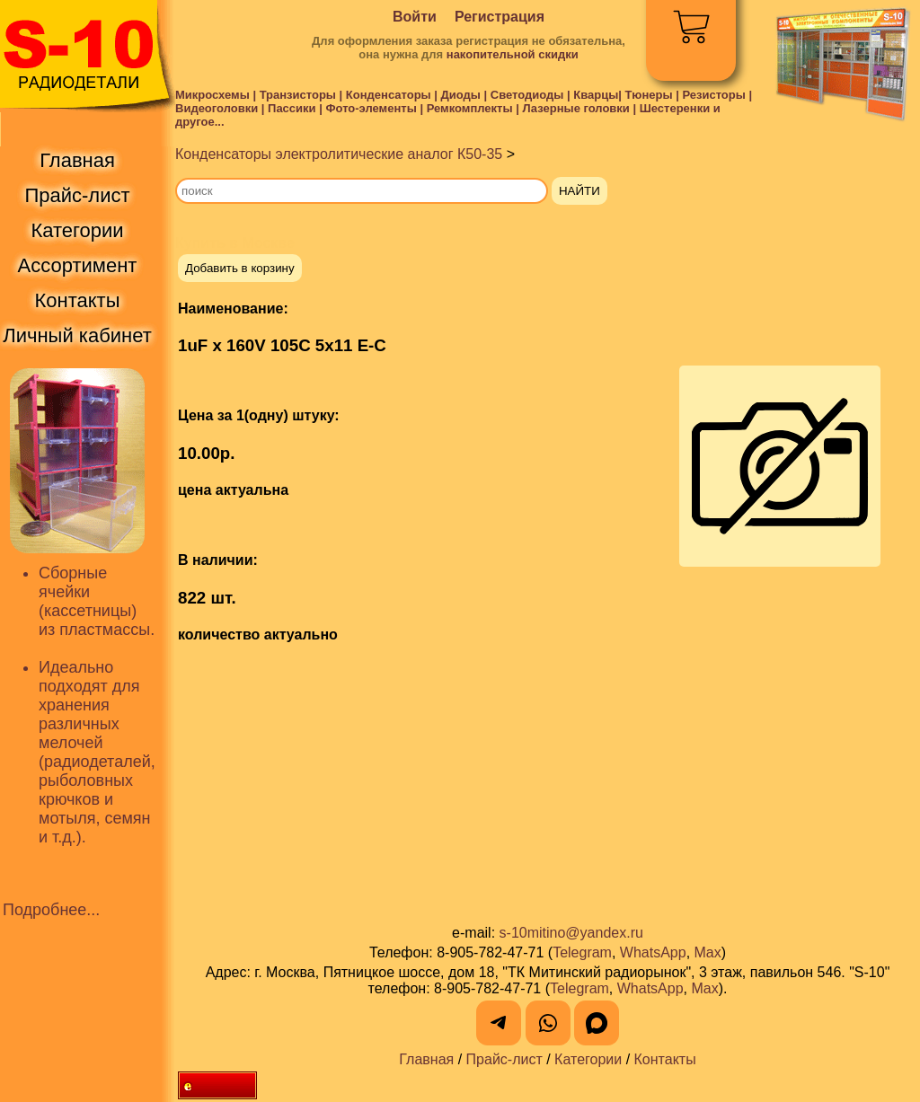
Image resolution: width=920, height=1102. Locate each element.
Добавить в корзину (240, 268)
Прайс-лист (504, 1059)
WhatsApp (653, 952)
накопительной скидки (513, 54)
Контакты (665, 1059)
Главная (426, 1059)
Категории (588, 1059)
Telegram (582, 952)
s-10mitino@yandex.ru (571, 932)
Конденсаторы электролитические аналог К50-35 (338, 154)
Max (707, 952)
